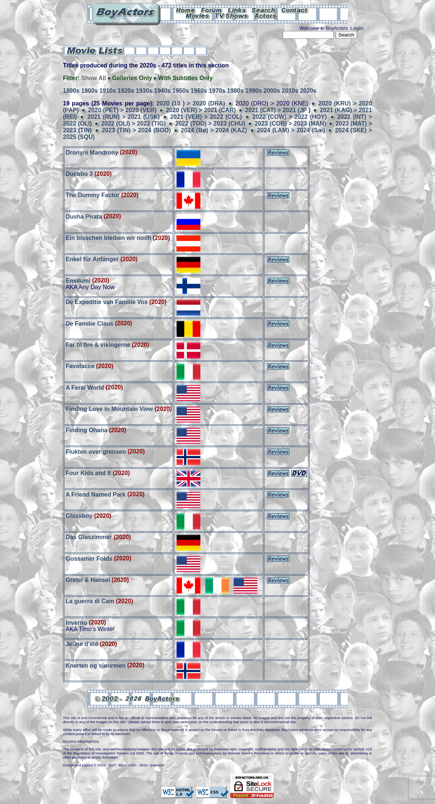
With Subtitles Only (185, 78)
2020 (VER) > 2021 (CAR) (201, 110)
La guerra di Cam (90, 601)
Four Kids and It (88, 473)
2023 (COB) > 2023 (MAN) (290, 123)
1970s (217, 91)
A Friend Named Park (96, 494)
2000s (271, 91)
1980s (235, 91)
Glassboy (79, 516)
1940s (162, 91)
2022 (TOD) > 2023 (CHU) (210, 123)
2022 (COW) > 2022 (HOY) (290, 117)
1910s (107, 91)
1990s (253, 91)
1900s (89, 91)
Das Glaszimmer (89, 537)
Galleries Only (132, 78)
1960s (199, 91)
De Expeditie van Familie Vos (106, 302)
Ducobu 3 (79, 174)
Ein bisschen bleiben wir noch (108, 238)
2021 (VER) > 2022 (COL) (206, 117)
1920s (126, 91)
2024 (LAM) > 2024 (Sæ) (291, 130)
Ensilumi (78, 280)
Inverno (76, 622)
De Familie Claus (89, 323)
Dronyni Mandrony (92, 152)
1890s (71, 91)
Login (356, 28)
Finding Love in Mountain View (109, 409)
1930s (144, 91)
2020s (308, 91)
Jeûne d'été (82, 644)
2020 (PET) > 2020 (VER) (122, 110)
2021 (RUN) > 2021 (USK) (123, 117)
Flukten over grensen (96, 451)
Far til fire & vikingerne (98, 345)
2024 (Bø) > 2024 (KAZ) (214, 130)
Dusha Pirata (84, 216)
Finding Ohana (86, 430)
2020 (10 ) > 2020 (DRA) (190, 103)
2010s (290, 91)
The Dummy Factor (93, 195)
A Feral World (85, 387)
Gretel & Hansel (88, 580)
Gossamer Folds (89, 558)
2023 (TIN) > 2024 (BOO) (136, 130)
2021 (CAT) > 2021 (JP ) (277, 110)
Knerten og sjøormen (96, 665)
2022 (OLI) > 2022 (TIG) (133, 123)
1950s (180, 91)
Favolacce (80, 366)
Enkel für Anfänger (92, 259)
